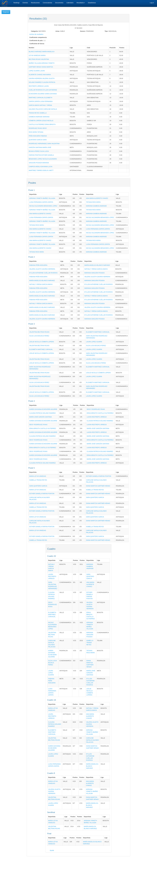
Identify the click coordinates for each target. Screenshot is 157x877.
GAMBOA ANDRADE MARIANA (39, 117)
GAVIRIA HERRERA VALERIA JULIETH (42, 78)
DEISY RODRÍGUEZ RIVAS (96, 409)
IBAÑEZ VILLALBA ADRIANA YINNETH (42, 63)
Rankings (16, 3)
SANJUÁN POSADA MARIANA (39, 163)
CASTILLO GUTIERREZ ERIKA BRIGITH (42, 124)
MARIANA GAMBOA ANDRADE (96, 206)
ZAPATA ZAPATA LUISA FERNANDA (41, 101)
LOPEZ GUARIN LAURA (37, 71)
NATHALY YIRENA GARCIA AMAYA (96, 269)
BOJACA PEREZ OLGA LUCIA (39, 151)
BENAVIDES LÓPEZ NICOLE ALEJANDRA (43, 159)
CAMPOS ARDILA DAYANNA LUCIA (40, 166)
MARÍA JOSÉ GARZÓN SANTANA (40, 417)
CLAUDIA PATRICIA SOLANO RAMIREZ (42, 413)
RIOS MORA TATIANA (36, 132)
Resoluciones (35, 3)
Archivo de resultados (36, 34)
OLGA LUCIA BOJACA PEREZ (39, 336)
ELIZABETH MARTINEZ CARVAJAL (97, 332)
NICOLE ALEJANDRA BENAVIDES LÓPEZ (43, 206)
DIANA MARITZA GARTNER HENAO (98, 486)
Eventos (25, 3)
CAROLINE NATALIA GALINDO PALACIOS (92, 740)
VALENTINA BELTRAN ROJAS (39, 332)
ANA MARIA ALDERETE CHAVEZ (97, 198)
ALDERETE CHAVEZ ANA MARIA (40, 74)
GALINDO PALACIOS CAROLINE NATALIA (43, 109)
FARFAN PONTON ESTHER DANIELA (41, 155)
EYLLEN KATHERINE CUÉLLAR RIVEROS (43, 273)
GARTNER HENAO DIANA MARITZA (41, 67)
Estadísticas (92, 3)
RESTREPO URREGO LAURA (39, 86)
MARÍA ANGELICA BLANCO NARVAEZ (97, 265)
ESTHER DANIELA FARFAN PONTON (98, 476)
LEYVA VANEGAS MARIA (37, 55)
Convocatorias (47, 3)
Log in (152, 3)
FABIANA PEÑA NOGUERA (38, 265)
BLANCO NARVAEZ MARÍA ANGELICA (42, 51)
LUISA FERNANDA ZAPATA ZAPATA (41, 202)
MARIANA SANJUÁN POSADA (94, 273)
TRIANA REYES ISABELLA (38, 113)
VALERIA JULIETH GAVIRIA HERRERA (42, 269)
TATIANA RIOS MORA (93, 202)
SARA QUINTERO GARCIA (38, 486)
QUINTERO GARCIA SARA (38, 140)
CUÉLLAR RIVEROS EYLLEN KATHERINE (43, 90)
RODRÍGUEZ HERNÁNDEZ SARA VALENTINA (44, 143)
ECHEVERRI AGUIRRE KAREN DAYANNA (43, 94)
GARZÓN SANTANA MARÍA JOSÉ (40, 147)
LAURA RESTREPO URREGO (97, 417)
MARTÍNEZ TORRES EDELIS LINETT (41, 170)
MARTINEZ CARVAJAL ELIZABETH (40, 97)
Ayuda (52, 850)
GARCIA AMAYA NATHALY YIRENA (40, 105)
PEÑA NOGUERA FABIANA (38, 136)
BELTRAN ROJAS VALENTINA (39, 59)
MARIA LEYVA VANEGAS (37, 476)
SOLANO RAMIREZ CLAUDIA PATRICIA (42, 82)
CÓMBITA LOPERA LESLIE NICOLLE (41, 120)
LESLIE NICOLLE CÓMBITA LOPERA (41, 342)
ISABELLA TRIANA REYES (38, 480)
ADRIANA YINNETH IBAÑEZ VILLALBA (42, 198)
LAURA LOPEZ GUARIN (94, 342)
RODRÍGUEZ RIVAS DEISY (38, 128)
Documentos (59, 3)
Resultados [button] (81, 3)
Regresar (6, 12)
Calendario (69, 3)
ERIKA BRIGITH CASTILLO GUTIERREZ (100, 413)
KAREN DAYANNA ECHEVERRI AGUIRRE (43, 409)
